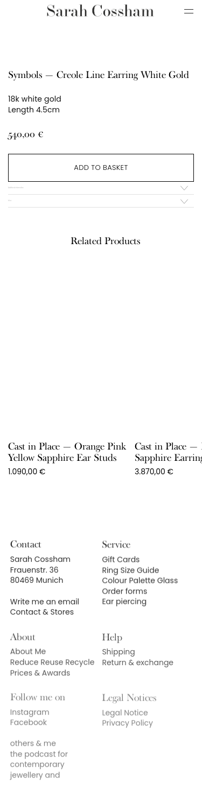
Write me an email (44, 613)
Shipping (118, 665)
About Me (28, 665)
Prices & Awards (40, 686)
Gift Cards (121, 571)
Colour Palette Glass (140, 592)
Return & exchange (137, 676)
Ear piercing (124, 614)
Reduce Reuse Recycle (52, 675)
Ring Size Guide (130, 582)
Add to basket (101, 167)
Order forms (124, 603)
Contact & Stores (42, 623)
